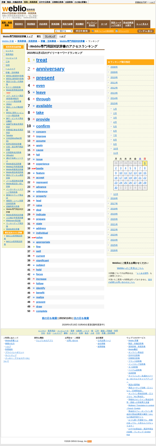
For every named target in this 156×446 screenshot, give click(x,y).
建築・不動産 (106, 331)
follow (39, 283)
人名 (92, 333)
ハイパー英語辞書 (13, 101)
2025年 (114, 245)
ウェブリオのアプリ (44, 340)
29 (144, 182)
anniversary (50, 69)
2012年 (114, 88)
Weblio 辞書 (8, 41)
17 (120, 178)
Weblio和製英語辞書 (14, 169)
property (41, 196)
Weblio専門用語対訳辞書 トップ (18, 36)
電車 (72, 331)
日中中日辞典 (44, 2)
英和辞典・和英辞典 (27, 41)
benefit (40, 292)
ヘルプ (152, 2)
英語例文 (19, 24)
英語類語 (31, 24)
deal (38, 210)
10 (120, 173)
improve (41, 136)
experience (42, 164)
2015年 (114, 103)
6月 (115, 131)
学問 (8, 65)
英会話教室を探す (128, 23)
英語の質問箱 (134, 385)
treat (41, 60)
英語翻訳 (80, 24)
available (44, 106)
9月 (115, 144)
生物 (81, 333)
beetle (39, 168)
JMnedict (10, 155)
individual (42, 233)
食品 (86, 333)
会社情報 (101, 343)
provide (43, 119)
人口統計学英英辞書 (14, 218)
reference (41, 191)
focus (39, 274)
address (41, 228)
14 (140, 173)
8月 (115, 140)
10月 (115, 148)
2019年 (114, 214)
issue (39, 159)
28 (140, 182)
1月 (115, 109)
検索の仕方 (10, 343)
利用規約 (9, 349)
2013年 (114, 93)
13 (135, 173)
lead (38, 200)
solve (39, 237)
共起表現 (43, 24)
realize (40, 297)
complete (41, 311)
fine (38, 246)
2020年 (114, 219)
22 (144, 178)
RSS (89, 441)
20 (135, 178)
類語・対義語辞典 (14, 2)
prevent (40, 302)
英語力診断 (67, 24)
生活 (49, 333)
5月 (115, 126)
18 (125, 178)
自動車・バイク (82, 331)
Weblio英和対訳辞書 (14, 215)
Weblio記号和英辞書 (14, 167)
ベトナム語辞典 (135, 370)
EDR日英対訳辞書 (13, 144)
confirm (43, 126)
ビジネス (9, 51)
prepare (40, 219)
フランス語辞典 (135, 361)
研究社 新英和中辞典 (15, 76)
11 (125, 173)
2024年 (114, 240)
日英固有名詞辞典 (13, 152)
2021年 (114, 224)
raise (39, 205)
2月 (115, 113)
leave (41, 92)
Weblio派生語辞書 (13, 164)
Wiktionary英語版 (13, 220)
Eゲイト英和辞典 (13, 87)
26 (130, 182)
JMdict (9, 104)
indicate (41, 214)
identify (40, 288)
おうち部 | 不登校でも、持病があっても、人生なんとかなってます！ (140, 423)
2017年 (114, 203)
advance (41, 187)
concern (41, 131)
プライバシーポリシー (14, 352)
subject (40, 265)
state (39, 223)
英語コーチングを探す (116, 23)
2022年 (114, 229)
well (38, 251)
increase (41, 279)
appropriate (43, 242)
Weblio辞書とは (11, 340)
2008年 (114, 67)
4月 (115, 122)
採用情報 (101, 346)
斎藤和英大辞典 (12, 206)
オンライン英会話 (92, 23)
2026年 (114, 250)
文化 (43, 333)
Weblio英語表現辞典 (14, 172)
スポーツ (73, 333)
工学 (8, 62)
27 (135, 182)
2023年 (114, 234)
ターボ (104, 24)
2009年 (114, 72)
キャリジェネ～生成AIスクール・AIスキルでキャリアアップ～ (140, 379)
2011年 (114, 82)
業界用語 (9, 54)
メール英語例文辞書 (14, 181)
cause (39, 150)
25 (125, 182)
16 (116, 178)
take (40, 112)
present (45, 78)
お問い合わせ (72, 340)
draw (39, 306)
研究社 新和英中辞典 (15, 79)
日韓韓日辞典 (57, 2)
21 (140, 178)
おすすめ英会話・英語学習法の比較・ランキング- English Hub (140, 432)
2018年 (114, 208)
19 (130, 178)
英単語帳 (55, 24)
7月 (115, 135)
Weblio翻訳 (133, 349)
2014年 (114, 98)
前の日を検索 (49, 318)
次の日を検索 (81, 318)
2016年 (114, 198)
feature (40, 173)
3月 (115, 118)
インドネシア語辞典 (136, 364)
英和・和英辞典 (30, 2)
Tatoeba (9, 135)
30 (116, 187)
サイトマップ (11, 355)
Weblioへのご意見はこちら (130, 268)
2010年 (114, 77)
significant (42, 260)
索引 (39, 36)
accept (40, 177)
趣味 (66, 333)
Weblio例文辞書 (12, 229)
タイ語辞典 (133, 367)
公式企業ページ (104, 340)
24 (120, 182)
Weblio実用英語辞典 (14, 90)
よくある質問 (142, 273)
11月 (115, 153)
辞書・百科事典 (48, 41)
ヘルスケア (10, 69)
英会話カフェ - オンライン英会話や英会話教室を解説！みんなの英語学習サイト (140, 414)
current (40, 256)
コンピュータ (11, 58)
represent (42, 182)
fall (38, 154)
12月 (115, 194)
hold (38, 269)
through (43, 99)
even (40, 85)
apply (39, 145)
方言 (98, 333)
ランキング (50, 36)
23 (116, 182)
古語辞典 (69, 2)
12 (130, 173)
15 (144, 173)
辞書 (3, 2)
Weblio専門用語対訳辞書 (72, 41)
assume (41, 141)
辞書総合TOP (141, 2)
